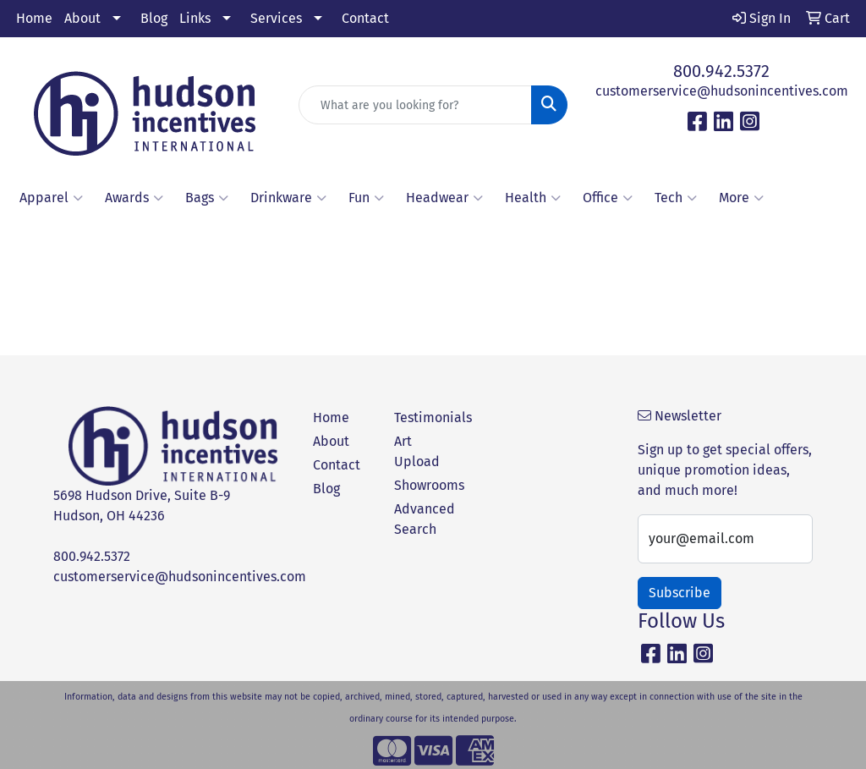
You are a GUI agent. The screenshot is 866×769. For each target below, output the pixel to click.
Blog (153, 18)
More (741, 198)
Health (533, 198)
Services (276, 18)
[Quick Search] (415, 104)
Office (608, 198)
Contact (365, 18)
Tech (676, 198)
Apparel (51, 198)
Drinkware (288, 198)
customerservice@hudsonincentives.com (721, 91)
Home (34, 18)
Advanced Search (424, 519)
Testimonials (424, 417)
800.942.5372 (721, 71)
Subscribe (679, 593)
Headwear (444, 198)
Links (195, 18)
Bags (206, 198)
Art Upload (417, 451)
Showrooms (424, 485)
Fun (366, 198)
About (82, 18)
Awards (134, 198)
